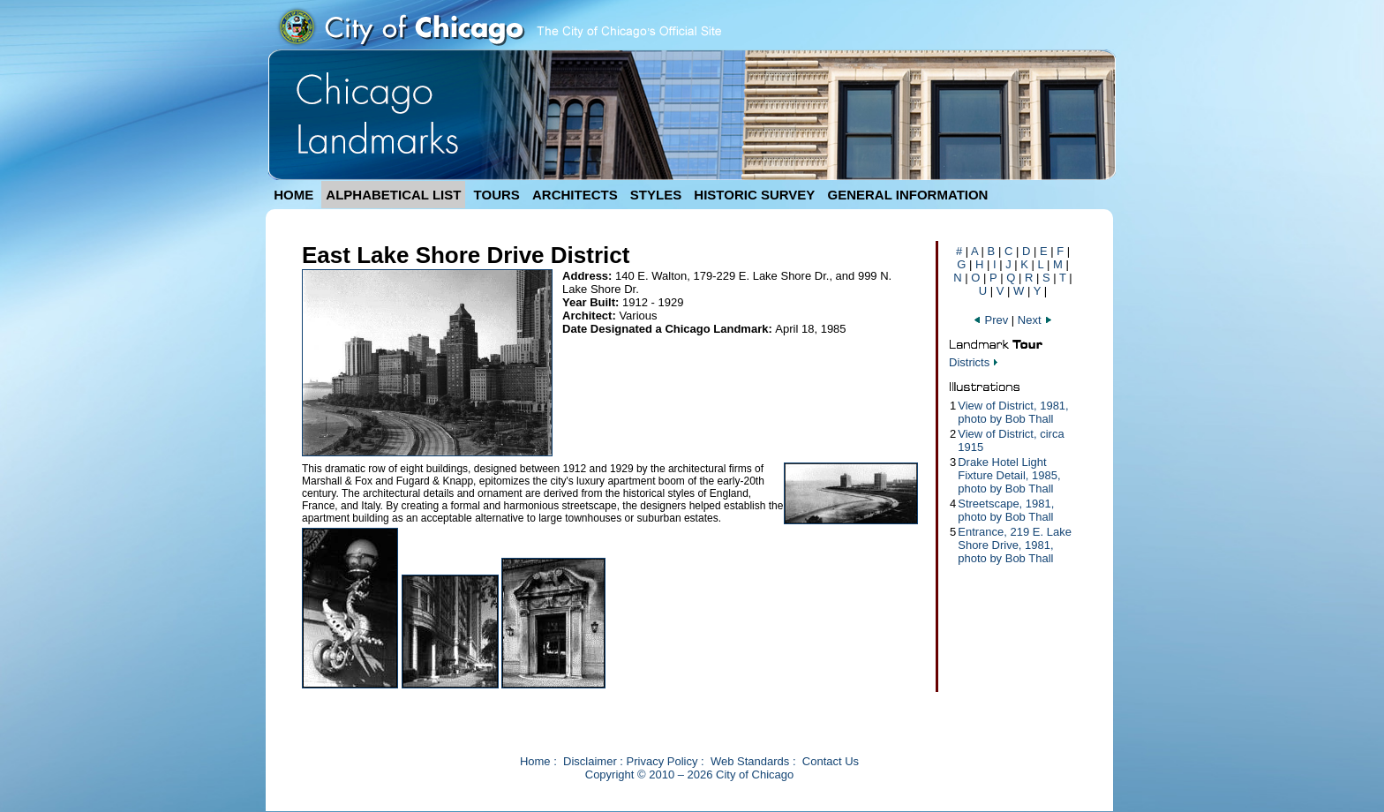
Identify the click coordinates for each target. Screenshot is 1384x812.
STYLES (655, 194)
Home (535, 761)
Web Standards (750, 761)
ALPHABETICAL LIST (393, 194)
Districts (969, 362)
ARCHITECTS (575, 194)
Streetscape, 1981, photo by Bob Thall (1006, 510)
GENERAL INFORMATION (908, 194)
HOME (293, 194)
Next (1035, 320)
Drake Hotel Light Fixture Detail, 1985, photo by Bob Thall (1009, 475)
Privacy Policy (662, 761)
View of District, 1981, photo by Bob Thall (1013, 412)
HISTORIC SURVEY (754, 194)
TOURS (497, 194)
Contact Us (830, 761)
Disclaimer (590, 761)
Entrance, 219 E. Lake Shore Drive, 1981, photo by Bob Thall (1015, 545)
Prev (992, 320)
